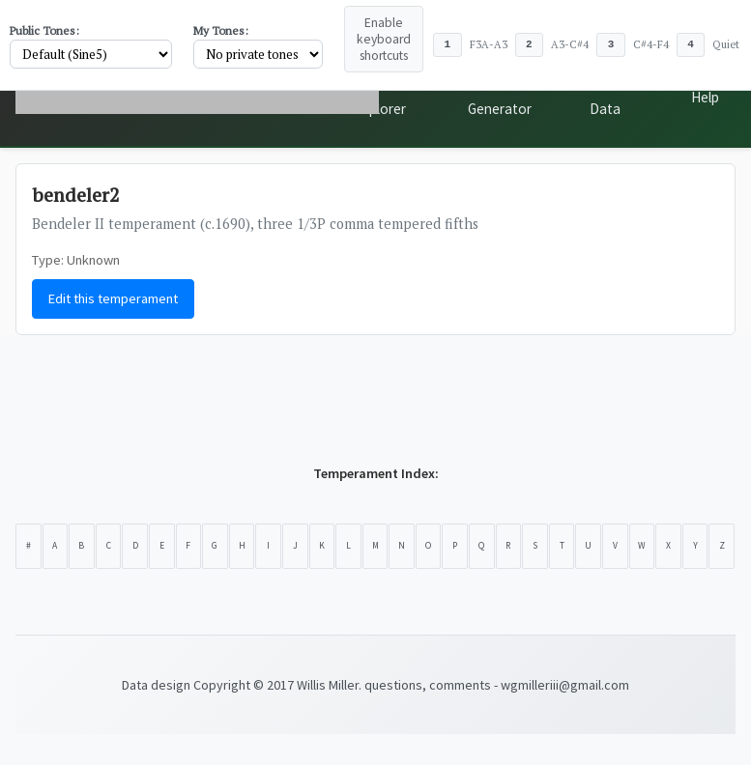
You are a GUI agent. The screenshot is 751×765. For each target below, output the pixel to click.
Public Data (608, 97)
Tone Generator (500, 97)
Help (705, 97)
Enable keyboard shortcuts (384, 39)
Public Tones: (44, 30)
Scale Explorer (380, 97)
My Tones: (220, 30)
